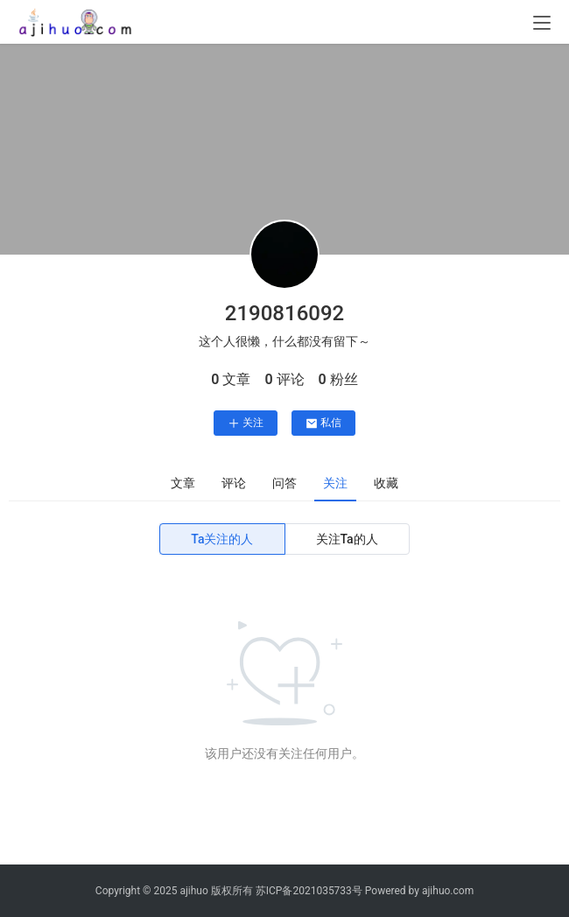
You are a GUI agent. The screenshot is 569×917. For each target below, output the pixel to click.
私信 (323, 422)
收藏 (386, 483)
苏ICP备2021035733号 (309, 891)
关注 (245, 422)
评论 (233, 483)
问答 (284, 483)
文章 (183, 483)
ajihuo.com (448, 891)
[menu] (541, 22)
